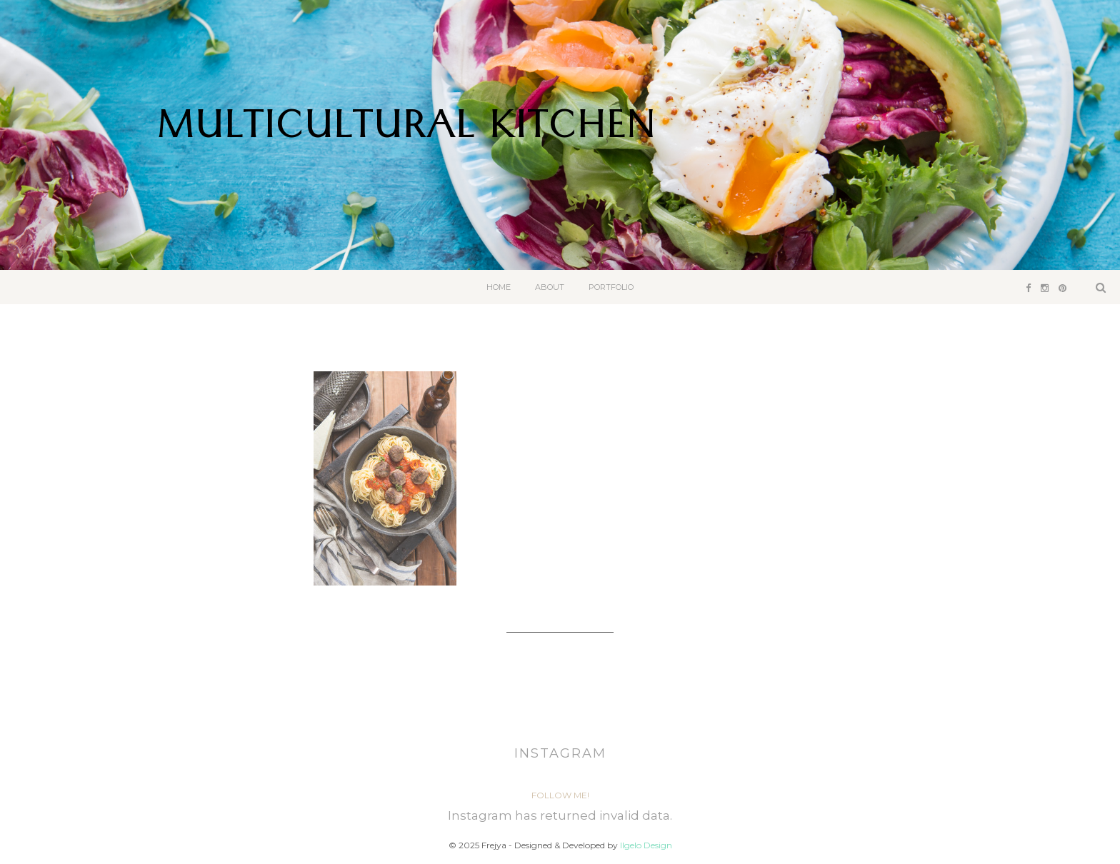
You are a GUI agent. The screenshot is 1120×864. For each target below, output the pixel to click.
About (549, 287)
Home (498, 287)
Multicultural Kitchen (406, 131)
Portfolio (611, 287)
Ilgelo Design (646, 845)
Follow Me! (560, 795)
